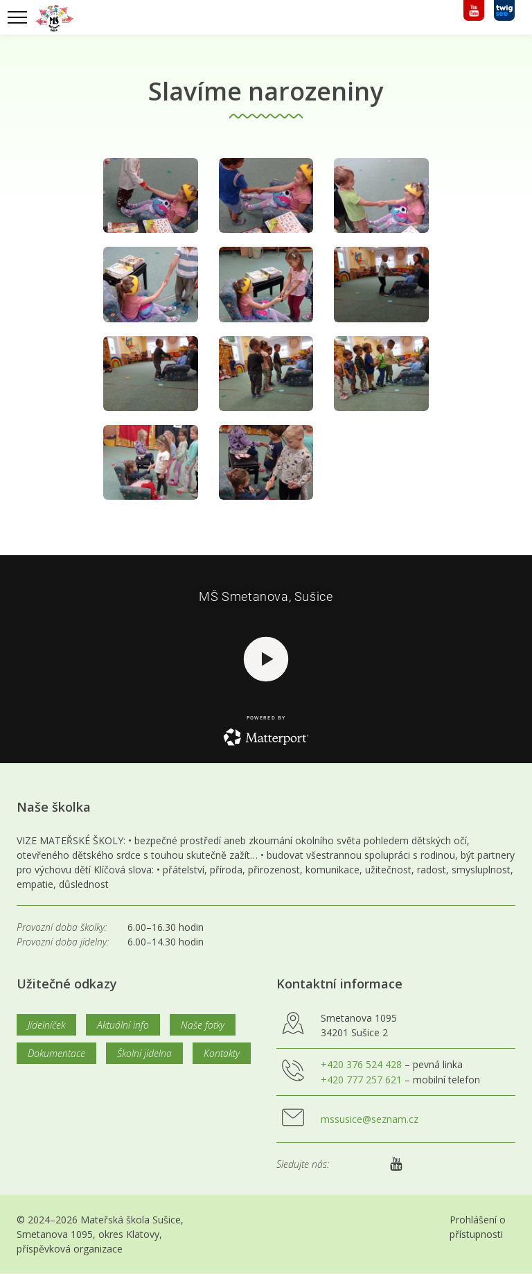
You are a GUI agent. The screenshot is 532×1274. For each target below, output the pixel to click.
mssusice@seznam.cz (369, 1119)
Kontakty (222, 1053)
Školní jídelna (144, 1053)
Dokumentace (56, 1053)
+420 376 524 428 (361, 1064)
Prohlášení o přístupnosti (478, 1227)
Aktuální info (123, 1024)
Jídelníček (46, 1024)
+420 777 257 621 (361, 1079)
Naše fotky (202, 1024)
